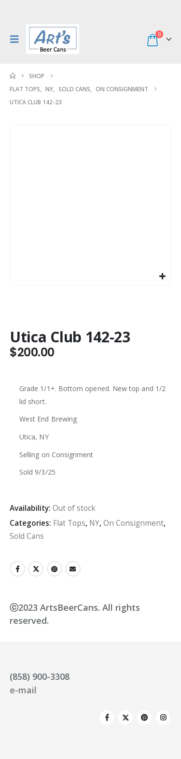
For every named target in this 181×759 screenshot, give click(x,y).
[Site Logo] (52, 39)
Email (73, 568)
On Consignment (133, 523)
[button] (17, 39)
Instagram (163, 717)
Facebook (17, 568)
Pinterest (54, 568)
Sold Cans (27, 536)
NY (94, 523)
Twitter (35, 568)
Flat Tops (69, 523)
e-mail (23, 690)
